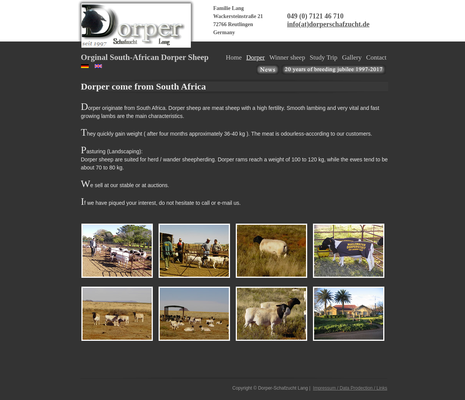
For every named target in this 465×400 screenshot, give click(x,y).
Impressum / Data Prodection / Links (350, 388)
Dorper (255, 57)
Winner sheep (287, 57)
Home (234, 57)
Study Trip (324, 57)
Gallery (352, 57)
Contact (376, 57)
